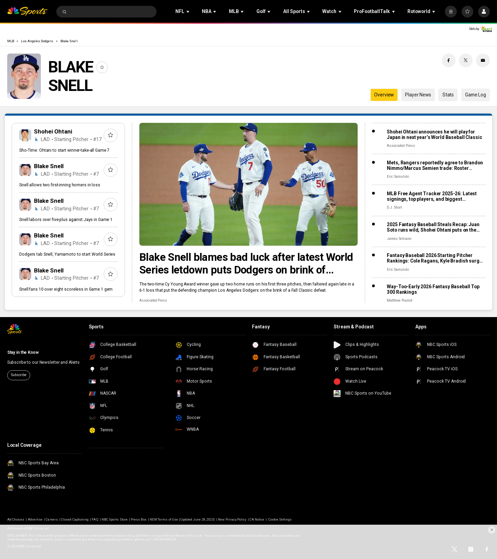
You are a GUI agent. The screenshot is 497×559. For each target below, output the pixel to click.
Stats (448, 94)
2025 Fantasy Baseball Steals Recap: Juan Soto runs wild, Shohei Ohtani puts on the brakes (433, 227)
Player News (418, 94)
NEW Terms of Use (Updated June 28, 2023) (182, 519)
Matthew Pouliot (399, 300)
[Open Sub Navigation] (188, 11)
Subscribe (18, 375)
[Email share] (483, 60)
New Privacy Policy (232, 519)
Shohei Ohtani (53, 131)
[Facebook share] (448, 60)
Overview (384, 94)
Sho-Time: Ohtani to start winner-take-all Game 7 (64, 150)
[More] (450, 12)
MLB (10, 41)
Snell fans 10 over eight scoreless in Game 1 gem (66, 289)
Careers (52, 519)
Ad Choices (15, 519)
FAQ (95, 519)
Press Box (138, 519)
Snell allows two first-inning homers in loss (59, 185)
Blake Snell (69, 41)
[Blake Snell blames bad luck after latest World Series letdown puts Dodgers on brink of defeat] (248, 184)
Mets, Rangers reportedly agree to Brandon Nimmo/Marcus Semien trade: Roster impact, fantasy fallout (435, 165)
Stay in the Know (23, 352)
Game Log (475, 94)
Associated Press (153, 300)
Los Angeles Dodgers (37, 41)
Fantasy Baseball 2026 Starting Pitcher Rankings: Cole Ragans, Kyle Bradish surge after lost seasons (434, 258)
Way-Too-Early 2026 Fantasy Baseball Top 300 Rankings (433, 289)
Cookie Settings (280, 519)
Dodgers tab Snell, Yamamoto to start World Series (67, 254)
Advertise (35, 519)
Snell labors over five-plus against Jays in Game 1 (66, 219)
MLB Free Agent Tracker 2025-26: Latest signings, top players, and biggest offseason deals (432, 196)
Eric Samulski (398, 176)
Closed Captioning (75, 519)
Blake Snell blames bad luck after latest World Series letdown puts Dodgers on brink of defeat (246, 263)
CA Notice (257, 519)
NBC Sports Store (115, 519)
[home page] (27, 12)
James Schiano (399, 238)
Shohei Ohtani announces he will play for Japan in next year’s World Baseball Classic (434, 134)
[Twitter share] (466, 60)
